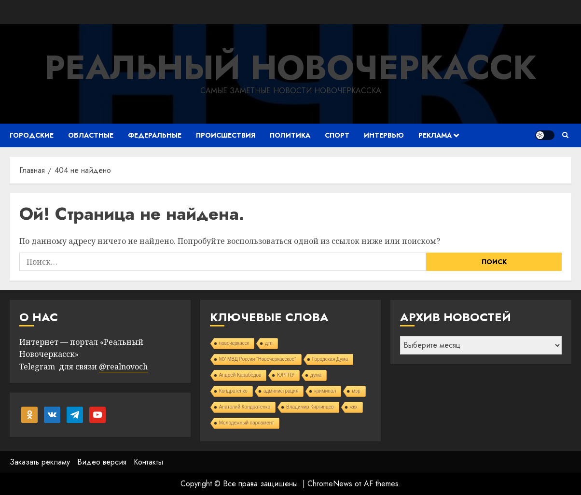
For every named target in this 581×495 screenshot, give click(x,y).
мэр (356, 391)
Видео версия (101, 461)
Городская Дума (330, 359)
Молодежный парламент (246, 422)
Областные (90, 135)
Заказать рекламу (40, 461)
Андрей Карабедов (240, 375)
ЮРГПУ (285, 375)
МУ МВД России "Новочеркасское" (257, 359)
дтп (269, 343)
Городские (32, 135)
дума (315, 375)
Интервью (384, 135)
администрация (280, 391)
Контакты (148, 461)
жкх (354, 407)
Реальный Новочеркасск (290, 67)
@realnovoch (123, 366)
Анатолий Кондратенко (244, 407)
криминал (325, 391)
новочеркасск (234, 343)
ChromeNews (329, 483)
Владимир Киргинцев (310, 407)
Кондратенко (233, 391)
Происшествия (225, 135)
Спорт (337, 135)
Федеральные (154, 135)
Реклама (435, 135)
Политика (290, 135)
